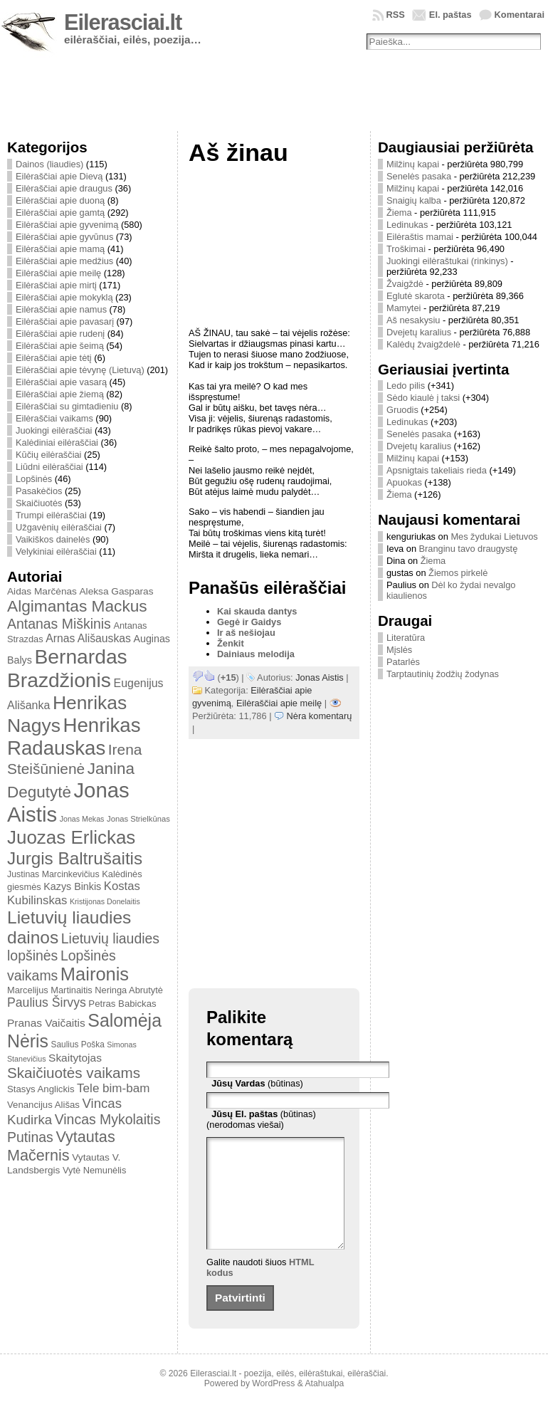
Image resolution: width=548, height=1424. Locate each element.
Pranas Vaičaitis (46, 1023)
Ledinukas (407, 224)
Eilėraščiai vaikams (54, 418)
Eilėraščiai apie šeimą (60, 345)
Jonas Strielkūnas (138, 819)
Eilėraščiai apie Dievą (59, 176)
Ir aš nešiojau (246, 632)
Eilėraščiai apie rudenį (60, 333)
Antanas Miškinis (59, 624)
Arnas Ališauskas (88, 638)
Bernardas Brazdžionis (67, 668)
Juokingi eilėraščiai (54, 430)
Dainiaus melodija (256, 654)
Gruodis (402, 409)
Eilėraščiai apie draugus (64, 188)
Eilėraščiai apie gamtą (60, 212)
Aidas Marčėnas (42, 591)
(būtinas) (257, 1083)
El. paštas (450, 14)
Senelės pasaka (418, 176)
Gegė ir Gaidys (249, 622)
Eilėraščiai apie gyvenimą (67, 224)
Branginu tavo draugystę (468, 548)
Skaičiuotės (39, 503)
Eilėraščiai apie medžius (64, 261)
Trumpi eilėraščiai (51, 515)
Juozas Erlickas (71, 837)
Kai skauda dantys (257, 611)
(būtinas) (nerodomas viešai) (261, 1119)
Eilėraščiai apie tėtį (54, 357)
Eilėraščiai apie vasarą (61, 382)
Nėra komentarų (319, 716)
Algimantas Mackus (77, 606)
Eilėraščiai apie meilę (58, 273)
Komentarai (519, 14)
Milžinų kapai (412, 164)
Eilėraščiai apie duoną (60, 200)
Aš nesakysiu (413, 320)
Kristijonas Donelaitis (105, 901)
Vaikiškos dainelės (53, 539)
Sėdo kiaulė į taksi (423, 397)
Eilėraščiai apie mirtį (56, 285)
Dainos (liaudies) (49, 164)
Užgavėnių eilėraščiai (59, 527)
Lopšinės (34, 478)
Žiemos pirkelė (458, 572)
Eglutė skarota (415, 295)
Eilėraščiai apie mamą (60, 249)
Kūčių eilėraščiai (48, 454)
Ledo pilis (405, 385)
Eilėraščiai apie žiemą (60, 394)
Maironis (94, 974)
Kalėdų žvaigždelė (423, 344)
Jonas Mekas (82, 819)
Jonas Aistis (319, 677)
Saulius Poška (78, 1044)
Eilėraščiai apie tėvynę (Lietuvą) (80, 370)
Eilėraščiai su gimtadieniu (67, 406)
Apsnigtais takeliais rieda (436, 470)
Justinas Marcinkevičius (53, 874)
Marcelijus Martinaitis (50, 990)
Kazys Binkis (72, 886)
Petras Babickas (122, 1003)
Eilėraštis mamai (419, 236)
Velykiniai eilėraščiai (56, 551)
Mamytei (403, 308)
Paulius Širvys (46, 1002)
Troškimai (406, 249)
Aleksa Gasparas (116, 591)
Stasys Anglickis (41, 1089)
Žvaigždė (404, 283)
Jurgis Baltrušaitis (74, 858)
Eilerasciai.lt (122, 22)
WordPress (273, 1405)
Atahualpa (324, 1405)
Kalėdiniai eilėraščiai (57, 442)
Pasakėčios (39, 491)
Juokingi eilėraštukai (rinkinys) (447, 261)
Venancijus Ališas (43, 1104)
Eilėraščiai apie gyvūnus (64, 236)
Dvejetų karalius (418, 332)
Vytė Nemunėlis (94, 1170)
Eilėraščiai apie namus (61, 309)
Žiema (399, 212)
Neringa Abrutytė (129, 990)
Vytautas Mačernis (61, 1146)
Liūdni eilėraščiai (49, 466)
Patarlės (403, 661)
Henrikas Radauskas (74, 736)
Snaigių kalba (413, 200)
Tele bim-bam (113, 1088)
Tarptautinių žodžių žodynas (442, 674)
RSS (395, 14)
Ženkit (230, 643)
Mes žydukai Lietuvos (493, 536)
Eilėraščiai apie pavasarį (65, 321)
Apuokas (404, 482)
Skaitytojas (75, 1058)
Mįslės (399, 649)
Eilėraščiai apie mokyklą (64, 297)
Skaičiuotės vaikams (73, 1072)
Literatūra (405, 637)
